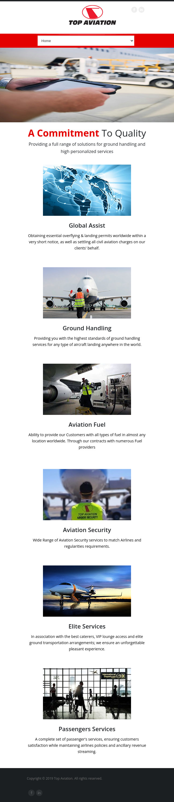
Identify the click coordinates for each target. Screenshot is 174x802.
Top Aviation (92, 15)
